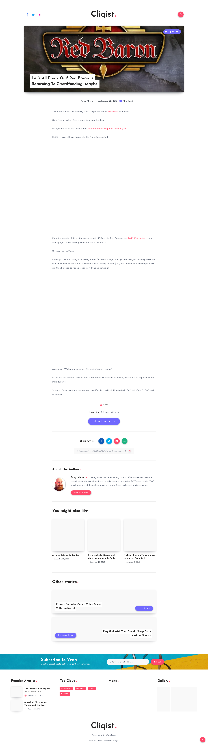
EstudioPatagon (112, 741)
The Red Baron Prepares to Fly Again (107, 128)
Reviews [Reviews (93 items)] (64, 694)
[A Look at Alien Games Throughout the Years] (16, 705)
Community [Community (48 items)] (66, 689)
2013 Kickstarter (136, 238)
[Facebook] (27, 15)
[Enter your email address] (128, 662)
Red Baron (113, 111)
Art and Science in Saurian (65, 555)
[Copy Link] (104, 451)
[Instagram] (39, 15)
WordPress (111, 735)
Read (105, 405)
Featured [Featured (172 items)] (80, 689)
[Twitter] (33, 15)
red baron (114, 412)
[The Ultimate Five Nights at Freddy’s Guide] (16, 692)
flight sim (105, 412)
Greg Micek (77, 477)
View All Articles (81, 492)
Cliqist (103, 15)
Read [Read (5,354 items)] (91, 689)
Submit (157, 662)
